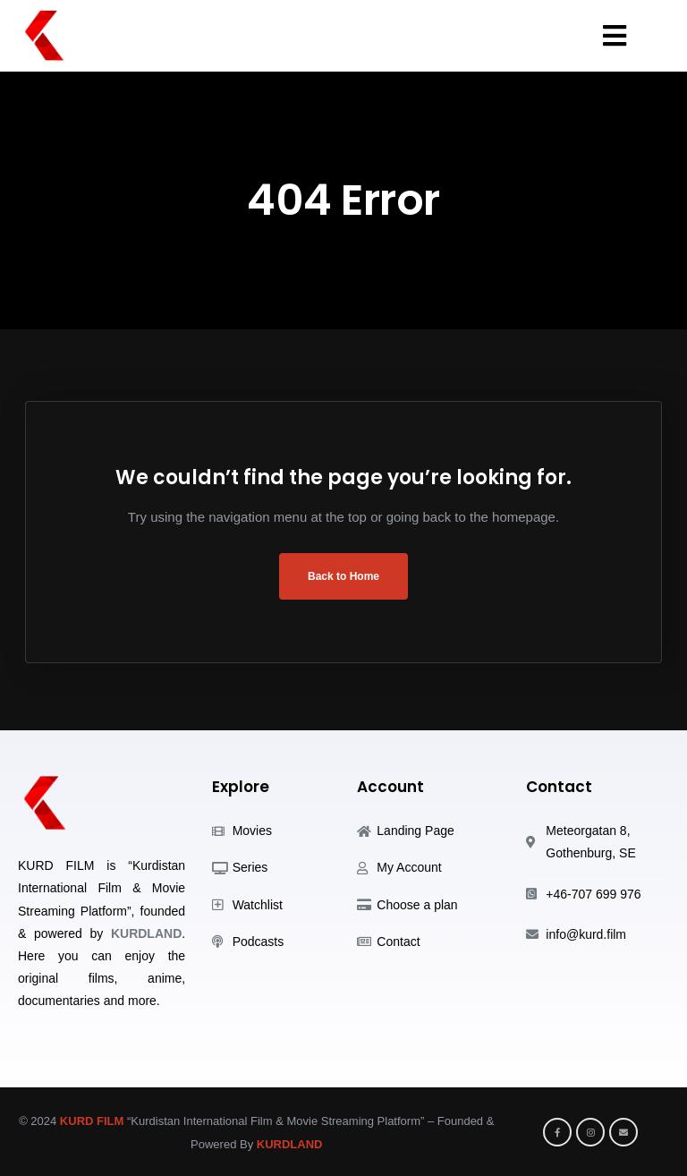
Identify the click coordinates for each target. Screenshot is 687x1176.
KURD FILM (92, 1121)
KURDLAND (146, 933)
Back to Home (343, 576)
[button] (612, 35)
